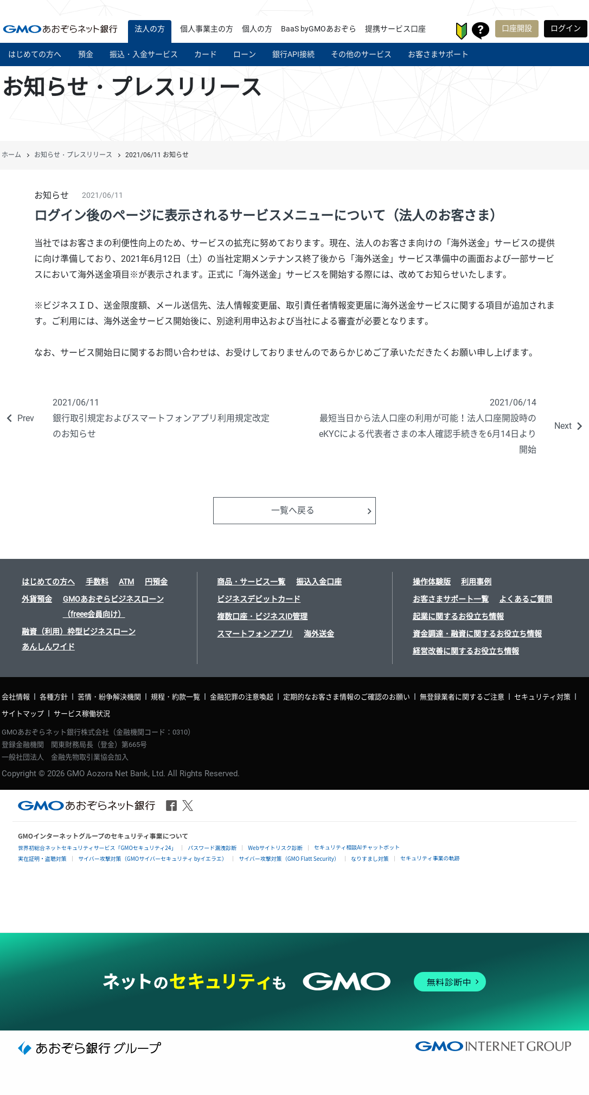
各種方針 (54, 697)
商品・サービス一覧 (251, 581)
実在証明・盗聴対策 (42, 858)
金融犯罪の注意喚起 (241, 697)
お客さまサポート (480, 31)
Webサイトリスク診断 (275, 847)
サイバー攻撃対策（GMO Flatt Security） (289, 858)
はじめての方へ (48, 581)
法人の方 (150, 28)
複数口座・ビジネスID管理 (262, 616)
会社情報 (16, 697)
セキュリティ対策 (542, 697)
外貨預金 (37, 599)
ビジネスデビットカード (258, 599)
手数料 (97, 581)
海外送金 (319, 633)
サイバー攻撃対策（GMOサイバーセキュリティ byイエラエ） (152, 858)
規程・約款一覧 (175, 697)
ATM (126, 581)
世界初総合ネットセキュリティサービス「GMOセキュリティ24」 (97, 847)
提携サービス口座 (395, 28)
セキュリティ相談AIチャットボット (357, 847)
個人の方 (257, 28)
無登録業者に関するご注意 (462, 697)
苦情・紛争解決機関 (109, 697)
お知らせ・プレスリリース (73, 155)
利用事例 (476, 581)
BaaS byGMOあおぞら (318, 28)
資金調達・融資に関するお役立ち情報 (477, 633)
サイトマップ (23, 714)
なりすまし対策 (370, 858)
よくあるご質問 (525, 599)
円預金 (156, 581)
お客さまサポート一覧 (451, 599)
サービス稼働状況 (82, 714)
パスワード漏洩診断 (212, 847)
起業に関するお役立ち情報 (458, 616)
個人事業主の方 (206, 28)
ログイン (565, 28)
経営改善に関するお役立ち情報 (466, 651)
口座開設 (517, 28)
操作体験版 (432, 581)
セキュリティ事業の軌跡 (429, 858)
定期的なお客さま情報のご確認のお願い (346, 697)
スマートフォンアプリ (255, 633)
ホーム (11, 155)
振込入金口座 (319, 581)
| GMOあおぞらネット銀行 (60, 29)
